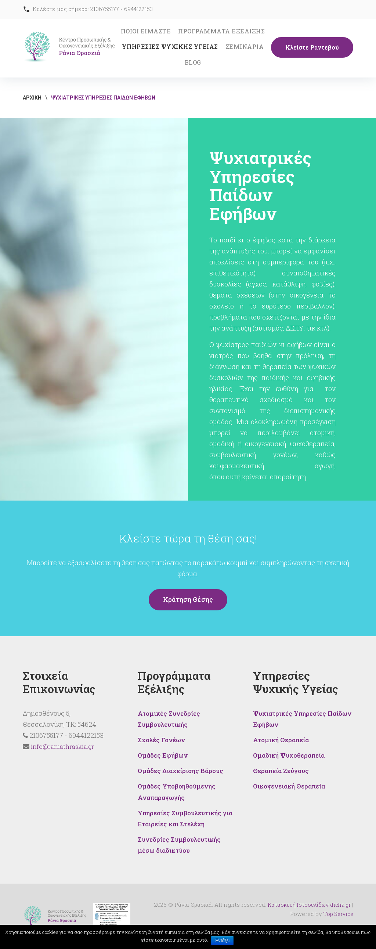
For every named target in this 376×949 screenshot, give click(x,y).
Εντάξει (223, 940)
